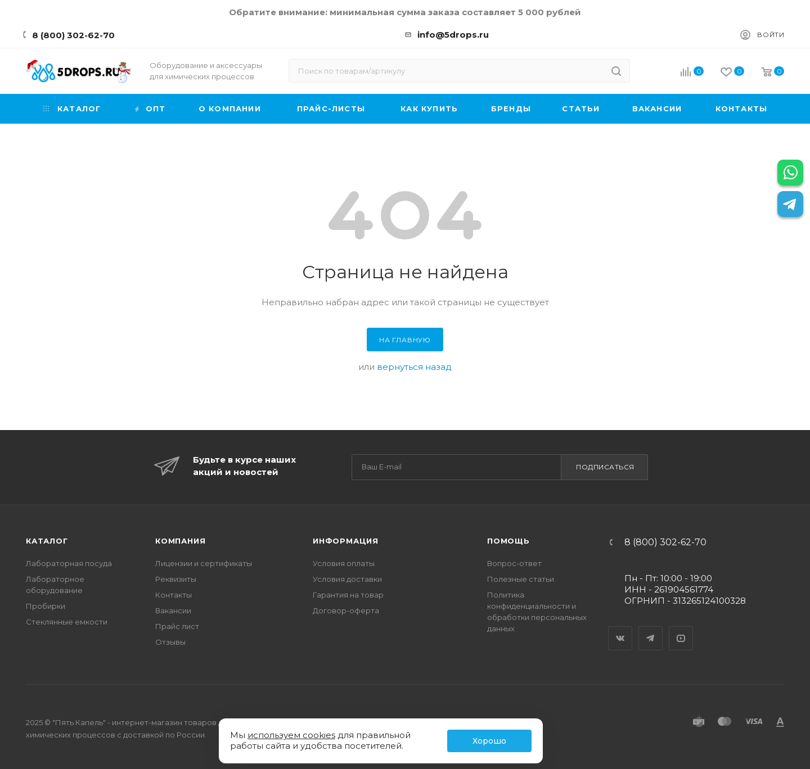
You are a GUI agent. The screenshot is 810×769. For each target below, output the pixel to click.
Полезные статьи (520, 579)
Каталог (47, 540)
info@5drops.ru (453, 34)
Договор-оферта (346, 610)
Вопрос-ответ (514, 563)
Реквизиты (175, 579)
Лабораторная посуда (69, 563)
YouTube (681, 628)
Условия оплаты (344, 563)
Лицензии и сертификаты (203, 563)
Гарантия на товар (348, 594)
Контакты (173, 594)
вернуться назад (414, 366)
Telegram (651, 628)
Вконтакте (620, 628)
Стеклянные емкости (66, 621)
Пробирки (45, 605)
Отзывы (170, 641)
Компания (180, 540)
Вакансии (173, 610)
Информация (346, 540)
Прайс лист (177, 626)
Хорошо (489, 741)
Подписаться (605, 467)
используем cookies (291, 735)
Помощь (508, 540)
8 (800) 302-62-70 (73, 35)
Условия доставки (347, 579)
